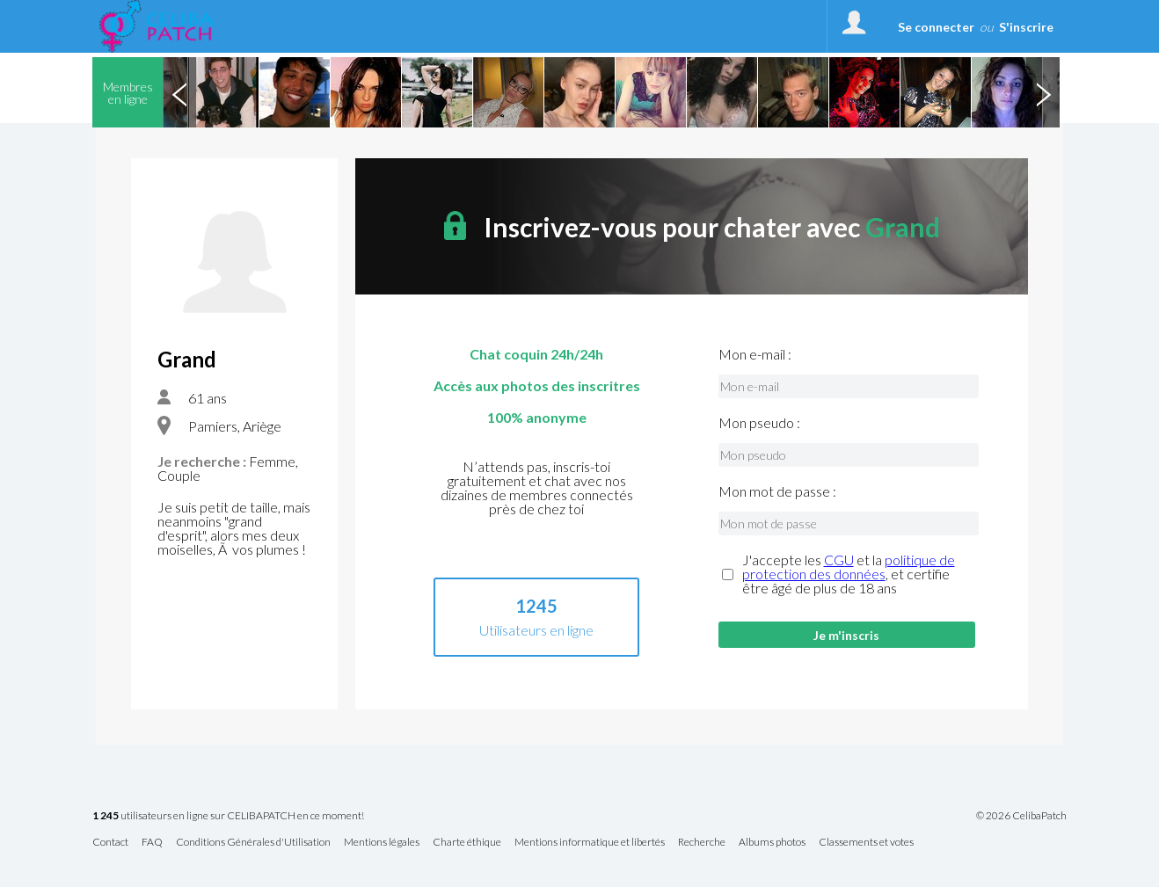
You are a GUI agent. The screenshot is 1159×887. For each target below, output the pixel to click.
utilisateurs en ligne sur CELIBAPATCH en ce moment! (228, 816)
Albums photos (772, 842)
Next (1043, 92)
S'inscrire (1026, 26)
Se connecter (936, 26)
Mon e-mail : (754, 354)
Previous (179, 92)
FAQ (152, 842)
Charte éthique (467, 842)
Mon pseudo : (759, 423)
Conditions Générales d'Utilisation (253, 842)
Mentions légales (381, 842)
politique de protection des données (848, 566)
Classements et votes (866, 842)
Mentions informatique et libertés (589, 842)
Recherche (701, 842)
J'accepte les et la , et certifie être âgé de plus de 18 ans (848, 574)
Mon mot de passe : (777, 491)
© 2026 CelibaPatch (1021, 816)
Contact (110, 842)
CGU (839, 559)
